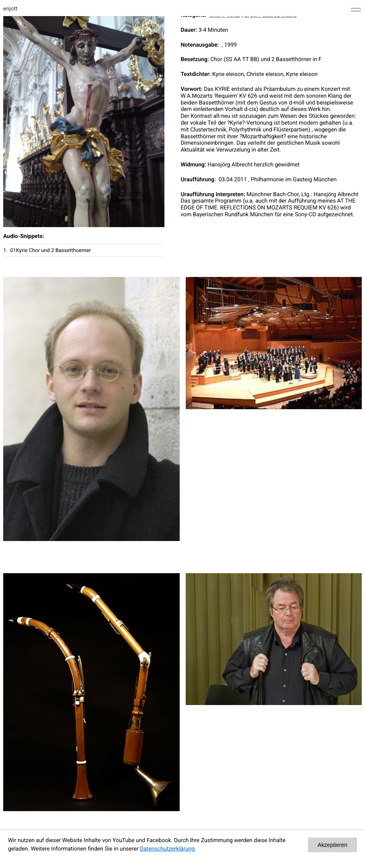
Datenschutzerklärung (167, 849)
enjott (10, 9)
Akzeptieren (332, 845)
